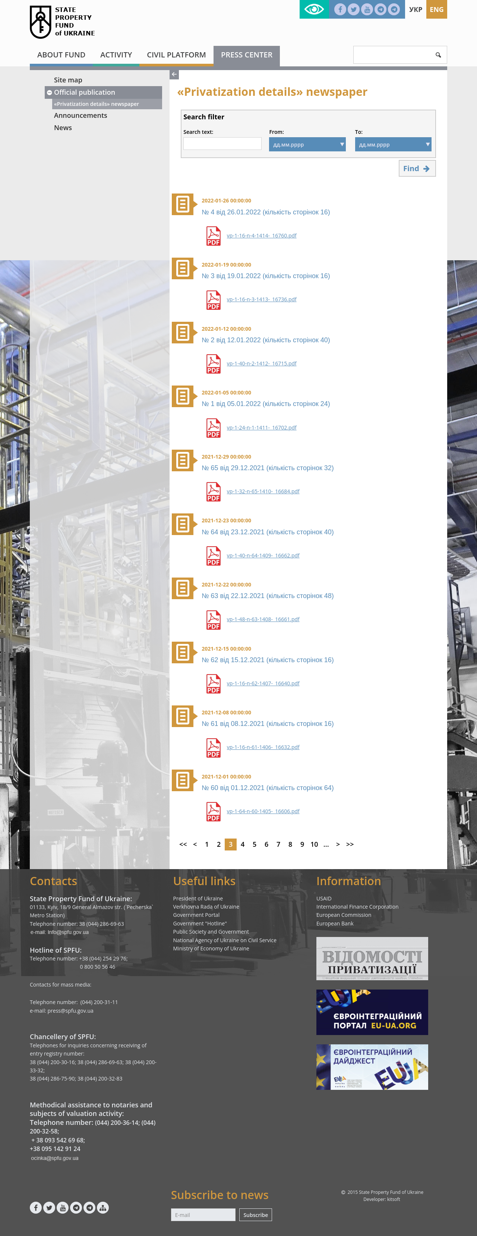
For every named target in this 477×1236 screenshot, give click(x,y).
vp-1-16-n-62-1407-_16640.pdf (263, 683)
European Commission (344, 914)
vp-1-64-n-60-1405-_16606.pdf (263, 811)
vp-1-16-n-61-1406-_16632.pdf (263, 747)
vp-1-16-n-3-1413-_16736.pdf (262, 299)
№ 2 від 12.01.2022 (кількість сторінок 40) (266, 340)
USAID (324, 898)
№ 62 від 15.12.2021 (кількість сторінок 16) (268, 660)
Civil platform (176, 55)
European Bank (335, 923)
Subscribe (255, 1214)
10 (314, 844)
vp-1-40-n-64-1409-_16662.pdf (263, 555)
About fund (61, 55)
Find (417, 168)
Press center (246, 55)
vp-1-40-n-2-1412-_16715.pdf (262, 363)
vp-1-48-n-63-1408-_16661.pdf (263, 619)
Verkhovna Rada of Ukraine (206, 906)
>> (350, 844)
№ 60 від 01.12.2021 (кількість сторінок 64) (268, 788)
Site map (68, 79)
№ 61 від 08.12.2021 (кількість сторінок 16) (268, 723)
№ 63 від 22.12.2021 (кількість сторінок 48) (268, 596)
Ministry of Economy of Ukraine (211, 948)
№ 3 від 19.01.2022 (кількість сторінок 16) (266, 276)
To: (359, 132)
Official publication (80, 92)
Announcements (80, 115)
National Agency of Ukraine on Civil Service (225, 940)
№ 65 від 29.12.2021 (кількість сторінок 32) (268, 468)
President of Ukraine (198, 898)
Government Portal (196, 914)
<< (183, 844)
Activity (116, 55)
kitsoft (393, 1199)
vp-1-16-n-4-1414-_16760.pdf (262, 235)
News (63, 127)
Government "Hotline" (200, 923)
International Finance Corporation (357, 906)
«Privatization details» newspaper (96, 103)
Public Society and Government (211, 931)
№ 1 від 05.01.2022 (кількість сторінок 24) (266, 404)
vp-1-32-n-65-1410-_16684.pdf (263, 491)
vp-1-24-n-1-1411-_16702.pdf (262, 427)
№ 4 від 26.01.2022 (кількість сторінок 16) (266, 212)
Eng (437, 9)
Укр (415, 9)
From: (276, 132)
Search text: (198, 132)
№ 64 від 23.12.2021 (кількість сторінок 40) (268, 532)
